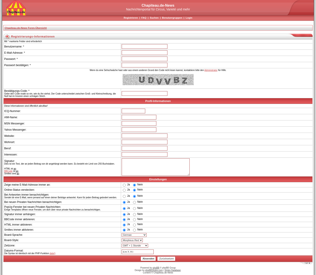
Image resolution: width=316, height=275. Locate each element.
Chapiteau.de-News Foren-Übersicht (26, 28)
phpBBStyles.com (154, 270)
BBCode (8, 171)
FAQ (144, 17)
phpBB (156, 268)
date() (53, 253)
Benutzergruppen (172, 17)
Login (189, 17)
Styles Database (173, 270)
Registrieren (131, 17)
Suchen (154, 17)
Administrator (210, 70)
